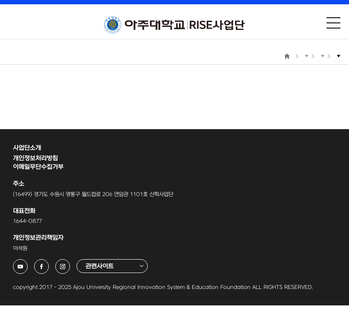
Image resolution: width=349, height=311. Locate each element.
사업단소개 (27, 148)
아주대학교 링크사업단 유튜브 (27, 263)
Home (286, 56)
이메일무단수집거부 (38, 167)
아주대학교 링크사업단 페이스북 (48, 263)
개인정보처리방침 (35, 158)
